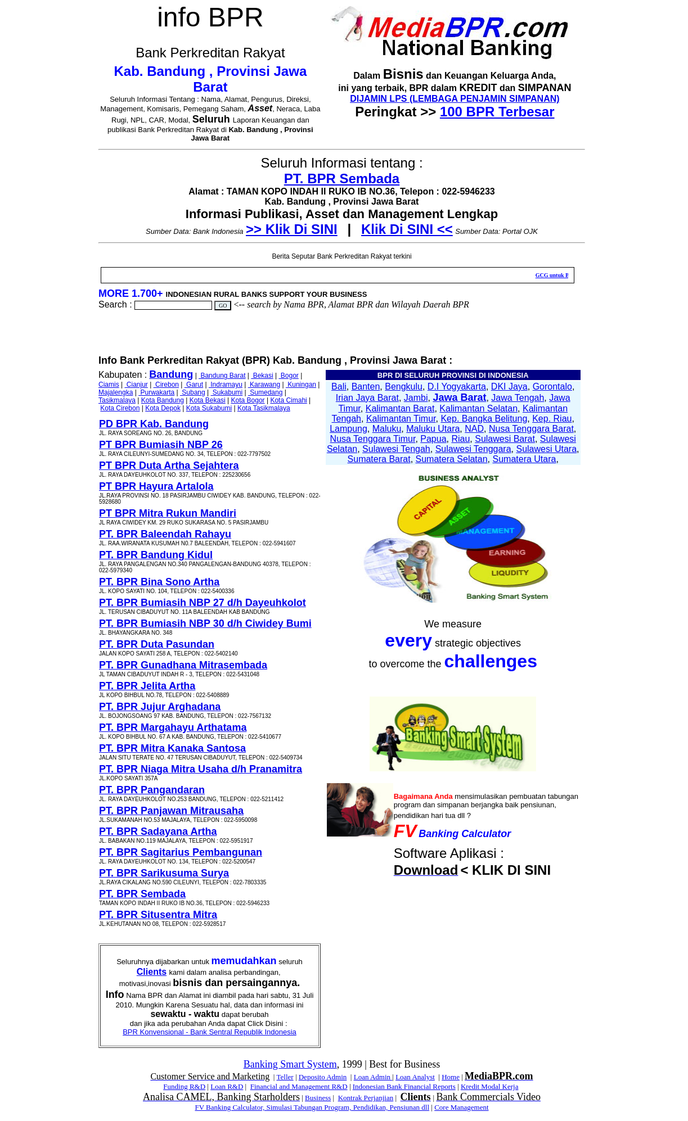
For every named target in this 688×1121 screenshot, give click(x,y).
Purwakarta (156, 392)
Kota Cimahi (288, 400)
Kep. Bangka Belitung (483, 418)
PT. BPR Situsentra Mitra (158, 914)
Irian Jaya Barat (367, 398)
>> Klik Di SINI (292, 229)
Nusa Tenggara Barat (531, 428)
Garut (194, 384)
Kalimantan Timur (401, 418)
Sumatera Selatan (452, 459)
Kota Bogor (248, 400)
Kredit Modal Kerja (490, 1086)
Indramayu (225, 384)
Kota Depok (163, 408)
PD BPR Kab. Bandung (154, 424)
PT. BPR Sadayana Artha (158, 831)
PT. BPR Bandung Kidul (156, 554)
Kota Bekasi (208, 400)
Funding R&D (184, 1086)
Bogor (288, 375)
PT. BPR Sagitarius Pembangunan (180, 852)
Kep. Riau (552, 418)
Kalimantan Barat (400, 408)
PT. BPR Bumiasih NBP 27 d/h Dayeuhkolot (202, 602)
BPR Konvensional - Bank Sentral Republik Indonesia (209, 1032)
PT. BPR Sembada (341, 178)
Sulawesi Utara (546, 449)
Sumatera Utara (524, 459)
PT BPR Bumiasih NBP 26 (161, 444)
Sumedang (265, 392)
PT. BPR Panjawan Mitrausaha (171, 810)
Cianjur (135, 384)
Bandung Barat (222, 375)
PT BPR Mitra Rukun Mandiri (167, 513)
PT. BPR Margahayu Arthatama (172, 727)
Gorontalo (552, 386)
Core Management (461, 1107)
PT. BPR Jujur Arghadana (160, 706)
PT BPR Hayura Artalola (156, 486)
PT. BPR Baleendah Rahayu (165, 534)
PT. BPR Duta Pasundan (156, 644)
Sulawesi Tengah (396, 449)
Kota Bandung (162, 400)
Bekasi (262, 375)
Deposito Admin (323, 1077)
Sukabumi (227, 392)
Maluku (387, 428)
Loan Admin (373, 1077)
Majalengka (115, 392)
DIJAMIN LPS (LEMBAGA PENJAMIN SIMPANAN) (454, 98)
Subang (192, 392)
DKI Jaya (509, 386)
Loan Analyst (415, 1077)
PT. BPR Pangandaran (152, 789)
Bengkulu (403, 386)
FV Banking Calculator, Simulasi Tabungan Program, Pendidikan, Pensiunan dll (312, 1107)
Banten (366, 386)
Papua (433, 439)
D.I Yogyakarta (457, 386)
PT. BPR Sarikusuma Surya (164, 873)
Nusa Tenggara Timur (373, 439)
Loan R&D (226, 1086)
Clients (152, 972)
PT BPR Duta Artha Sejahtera (169, 465)
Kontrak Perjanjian (366, 1097)
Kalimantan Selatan (478, 408)
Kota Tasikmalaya (263, 408)
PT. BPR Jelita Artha (147, 685)
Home (451, 1077)
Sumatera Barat (379, 459)
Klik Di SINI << (407, 229)
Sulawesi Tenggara (473, 449)
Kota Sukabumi (209, 408)
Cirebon (166, 384)
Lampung (348, 428)
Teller (284, 1077)
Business (318, 1097)
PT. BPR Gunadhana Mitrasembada (183, 665)
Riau (460, 439)
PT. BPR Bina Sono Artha (159, 581)
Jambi (416, 398)
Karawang (264, 384)
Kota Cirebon (120, 408)
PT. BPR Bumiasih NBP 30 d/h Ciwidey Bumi (205, 623)
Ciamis (108, 384)
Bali (339, 386)
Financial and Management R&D (299, 1086)
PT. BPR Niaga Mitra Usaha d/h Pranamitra (200, 769)
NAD (474, 428)
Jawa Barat (459, 397)
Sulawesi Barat (505, 439)
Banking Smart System (290, 1064)
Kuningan (301, 384)
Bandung (171, 374)
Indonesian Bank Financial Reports (404, 1086)
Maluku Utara (433, 428)
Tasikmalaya (117, 400)
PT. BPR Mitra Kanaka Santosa (172, 748)
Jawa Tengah (517, 398)
